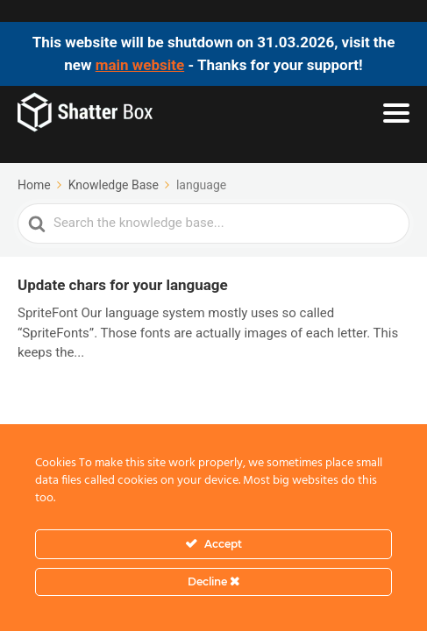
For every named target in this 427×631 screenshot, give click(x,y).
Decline (213, 581)
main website (140, 65)
